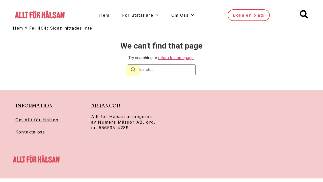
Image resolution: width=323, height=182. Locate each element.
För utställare (140, 15)
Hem (104, 15)
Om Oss (182, 15)
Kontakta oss (30, 131)
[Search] (133, 70)
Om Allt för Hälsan (37, 119)
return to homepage (176, 57)
